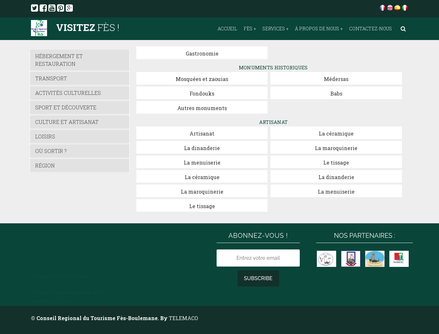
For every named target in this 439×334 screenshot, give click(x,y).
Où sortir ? (51, 150)
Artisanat (202, 133)
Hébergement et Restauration (59, 60)
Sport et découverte (65, 107)
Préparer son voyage (59, 235)
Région (45, 165)
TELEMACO (183, 318)
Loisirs (45, 136)
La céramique (336, 133)
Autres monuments (202, 108)
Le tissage (336, 162)
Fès (248, 28)
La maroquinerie (336, 148)
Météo (132, 244)
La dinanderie (202, 148)
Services (273, 28)
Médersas (336, 79)
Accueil (227, 28)
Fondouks (202, 93)
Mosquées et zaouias (202, 79)
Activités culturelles (68, 92)
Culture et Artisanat (67, 121)
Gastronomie (202, 53)
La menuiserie (202, 162)
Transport (51, 78)
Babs (336, 93)
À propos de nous (317, 28)
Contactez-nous (370, 28)
